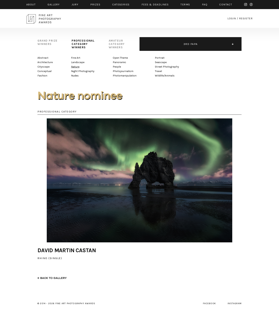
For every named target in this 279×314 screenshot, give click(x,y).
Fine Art (75, 57)
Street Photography (167, 66)
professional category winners (83, 44)
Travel (158, 71)
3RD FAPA (190, 44)
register (246, 18)
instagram (245, 4)
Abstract (42, 57)
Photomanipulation (125, 75)
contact (225, 4)
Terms (185, 4)
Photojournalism (123, 71)
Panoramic (119, 62)
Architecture (45, 62)
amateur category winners (117, 44)
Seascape (161, 62)
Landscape (77, 62)
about (31, 4)
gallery (53, 4)
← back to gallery (52, 278)
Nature (75, 66)
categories (120, 4)
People (117, 66)
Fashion (42, 75)
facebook (251, 4)
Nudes (75, 75)
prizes (95, 4)
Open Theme (120, 57)
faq (204, 4)
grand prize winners (47, 42)
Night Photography (82, 71)
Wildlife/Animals (165, 75)
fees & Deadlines (155, 4)
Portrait (160, 57)
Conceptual (44, 71)
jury (75, 4)
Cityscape (43, 66)
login (231, 18)
